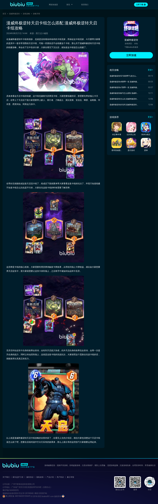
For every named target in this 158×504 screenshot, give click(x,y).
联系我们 (84, 5)
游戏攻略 (26, 14)
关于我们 (6, 477)
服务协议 (30, 477)
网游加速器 (53, 5)
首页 (4, 14)
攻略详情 (36, 14)
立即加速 (131, 55)
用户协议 (60, 477)
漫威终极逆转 (14, 14)
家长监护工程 (18, 477)
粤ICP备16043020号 (11, 490)
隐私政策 (40, 477)
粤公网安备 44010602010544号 (17, 496)
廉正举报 (70, 477)
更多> (150, 70)
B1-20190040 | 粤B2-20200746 (35, 493)
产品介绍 (50, 477)
